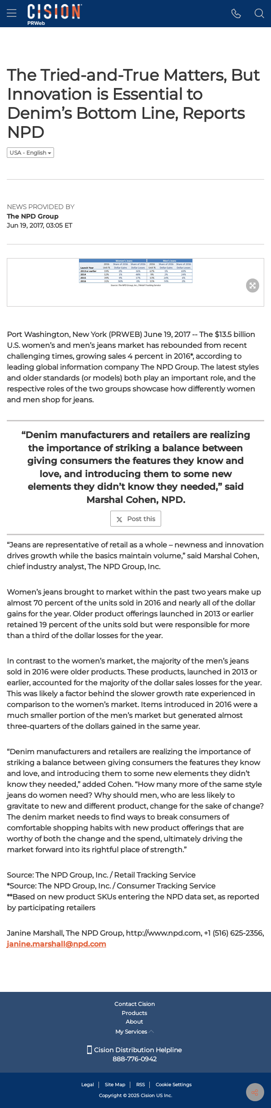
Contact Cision (134, 1004)
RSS (140, 1085)
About (134, 1021)
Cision (148, 1095)
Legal (87, 1085)
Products (134, 1013)
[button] (236, 13)
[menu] (11, 13)
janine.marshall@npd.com (56, 944)
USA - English (30, 152)
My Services (134, 1031)
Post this (135, 519)
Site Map (115, 1085)
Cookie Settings (174, 1085)
